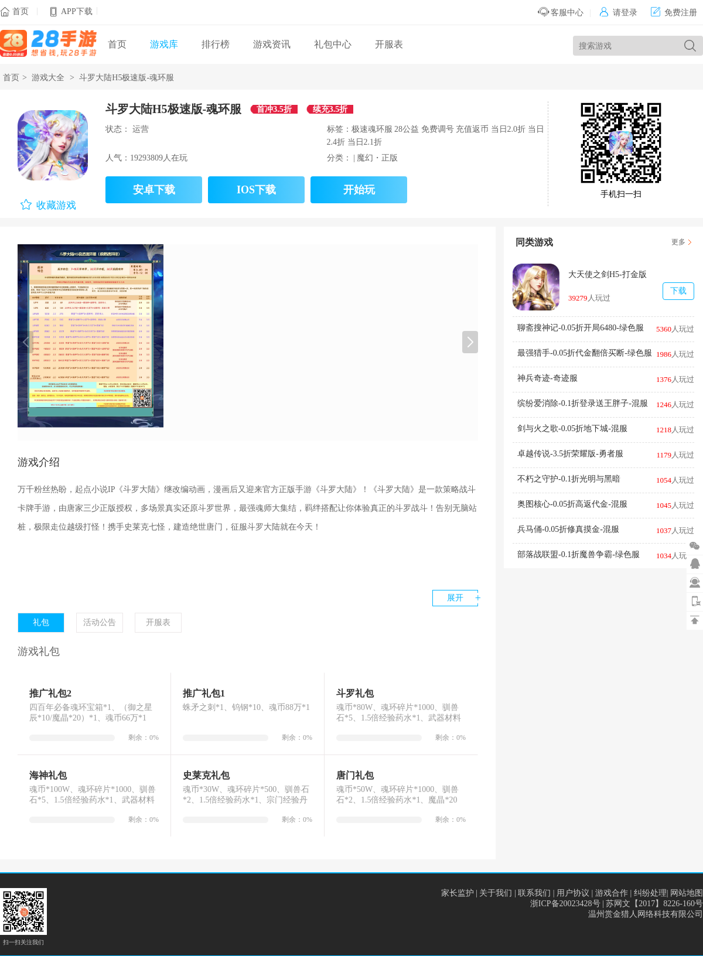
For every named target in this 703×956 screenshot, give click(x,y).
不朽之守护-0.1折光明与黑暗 (568, 478)
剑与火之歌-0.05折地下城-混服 (572, 428)
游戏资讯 (272, 44)
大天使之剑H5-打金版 (607, 274)
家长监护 (457, 893)
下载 (678, 290)
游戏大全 (48, 77)
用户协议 (573, 893)
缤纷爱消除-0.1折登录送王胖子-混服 (582, 403)
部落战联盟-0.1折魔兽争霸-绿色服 (578, 554)
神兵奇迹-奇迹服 (547, 378)
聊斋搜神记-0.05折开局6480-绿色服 (580, 327)
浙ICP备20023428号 (565, 903)
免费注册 (674, 12)
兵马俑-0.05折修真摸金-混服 (568, 529)
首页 (20, 11)
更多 (678, 242)
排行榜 (216, 44)
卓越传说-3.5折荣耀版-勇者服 (570, 453)
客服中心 (561, 12)
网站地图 (686, 893)
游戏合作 (611, 893)
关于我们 (495, 893)
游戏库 (164, 44)
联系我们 (534, 893)
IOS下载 (256, 190)
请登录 (618, 12)
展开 (455, 597)
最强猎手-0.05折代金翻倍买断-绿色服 (584, 353)
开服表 (389, 44)
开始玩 (359, 190)
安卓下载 (154, 190)
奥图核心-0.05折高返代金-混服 (572, 504)
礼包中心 (333, 44)
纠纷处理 (650, 893)
